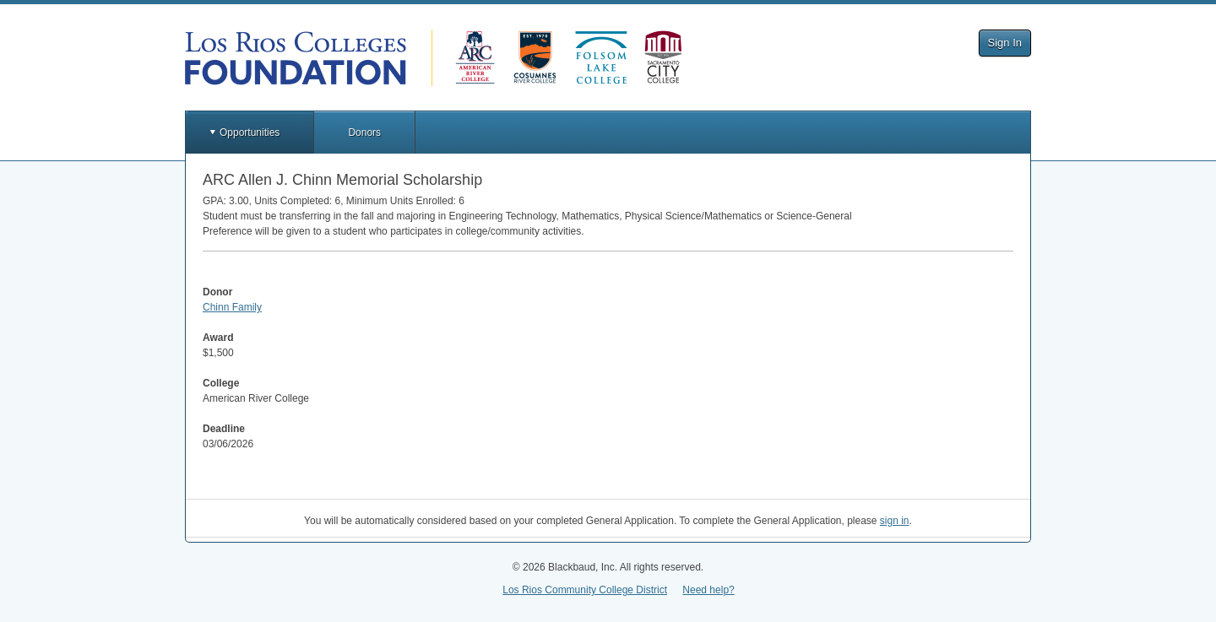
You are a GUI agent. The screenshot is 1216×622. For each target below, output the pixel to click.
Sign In (1005, 42)
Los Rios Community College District (584, 590)
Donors (364, 132)
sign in (894, 521)
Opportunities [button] (250, 132)
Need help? (708, 590)
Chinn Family (232, 307)
